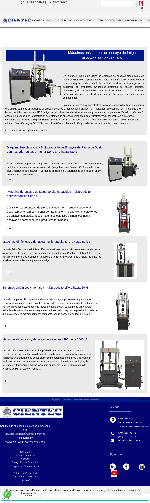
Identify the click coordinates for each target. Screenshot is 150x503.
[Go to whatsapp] (7, 494)
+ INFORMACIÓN (123, 20)
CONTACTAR (141, 20)
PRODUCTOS (42, 20)
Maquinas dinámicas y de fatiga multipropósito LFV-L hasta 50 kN (46, 241)
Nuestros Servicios (25, 455)
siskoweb (145, 399)
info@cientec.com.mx (130, 440)
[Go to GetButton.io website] (7, 500)
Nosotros (25, 452)
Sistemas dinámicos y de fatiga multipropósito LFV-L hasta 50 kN (45, 287)
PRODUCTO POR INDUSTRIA (78, 20)
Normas (25, 459)
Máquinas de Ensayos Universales (49, 490)
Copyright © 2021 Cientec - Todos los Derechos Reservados (75, 400)
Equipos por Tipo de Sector (25, 466)
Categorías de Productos (25, 462)
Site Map (25, 480)
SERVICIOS (56, 20)
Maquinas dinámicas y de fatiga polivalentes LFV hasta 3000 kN (45, 339)
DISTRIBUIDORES (104, 20)
